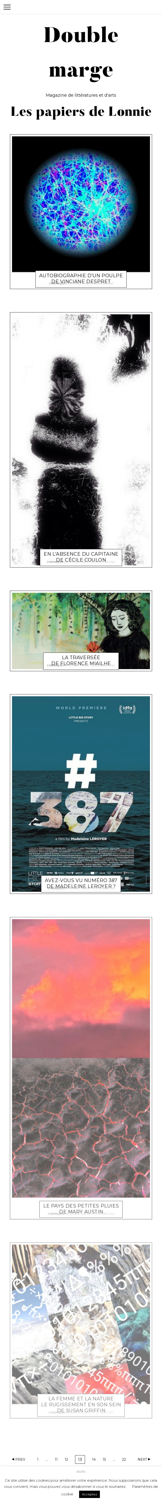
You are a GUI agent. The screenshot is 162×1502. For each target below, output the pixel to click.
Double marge (81, 281)
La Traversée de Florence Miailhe (81, 656)
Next (142, 1459)
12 (68, 1460)
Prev (20, 1459)
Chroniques (57, 281)
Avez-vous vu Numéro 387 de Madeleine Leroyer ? (81, 879)
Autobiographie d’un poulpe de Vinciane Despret (81, 274)
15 (106, 1460)
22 (125, 1460)
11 (58, 1460)
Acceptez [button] (89, 1494)
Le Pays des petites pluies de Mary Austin (81, 1204)
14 (95, 1460)
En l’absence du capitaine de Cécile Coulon (81, 552)
